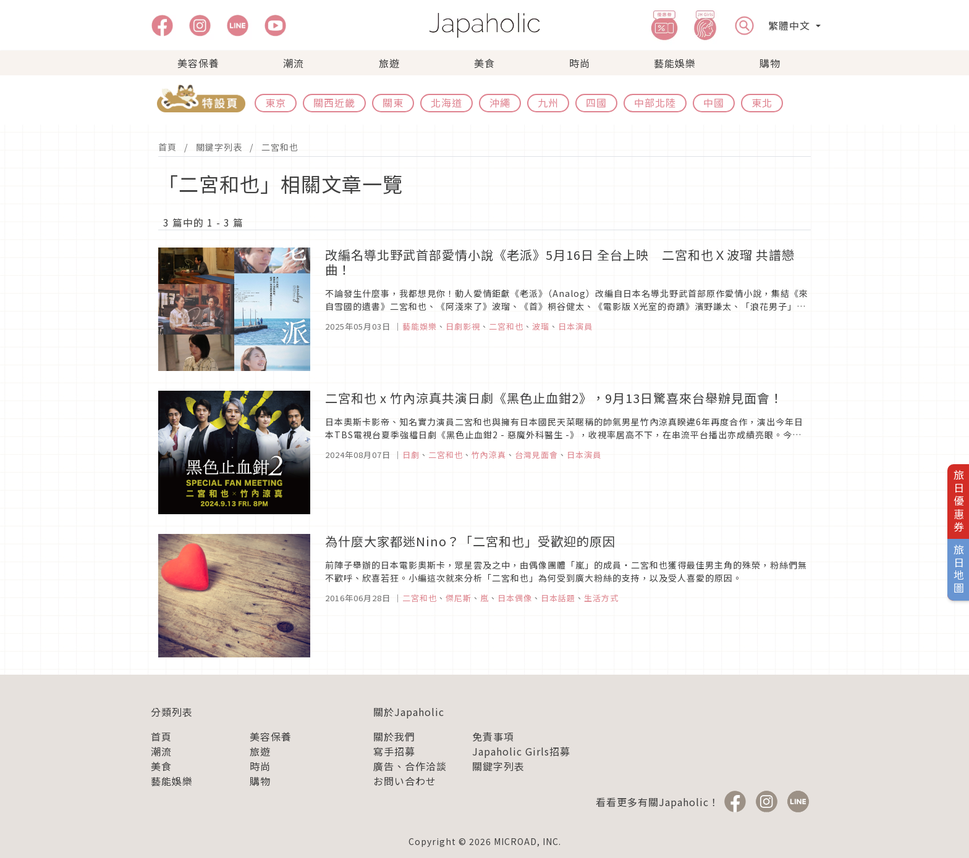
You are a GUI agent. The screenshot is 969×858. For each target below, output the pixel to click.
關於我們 (394, 736)
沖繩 (499, 102)
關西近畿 (334, 102)
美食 (484, 63)
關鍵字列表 (219, 147)
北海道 (446, 102)
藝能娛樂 (675, 63)
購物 (770, 63)
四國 (596, 102)
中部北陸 (655, 102)
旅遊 (389, 63)
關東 (393, 102)
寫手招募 (394, 751)
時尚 (579, 63)
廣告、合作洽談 (410, 766)
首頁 (167, 147)
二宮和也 (279, 147)
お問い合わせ (404, 780)
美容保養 (198, 63)
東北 (761, 102)
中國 (713, 102)
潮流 (293, 63)
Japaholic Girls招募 (521, 751)
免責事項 (493, 736)
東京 (275, 102)
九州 (548, 102)
